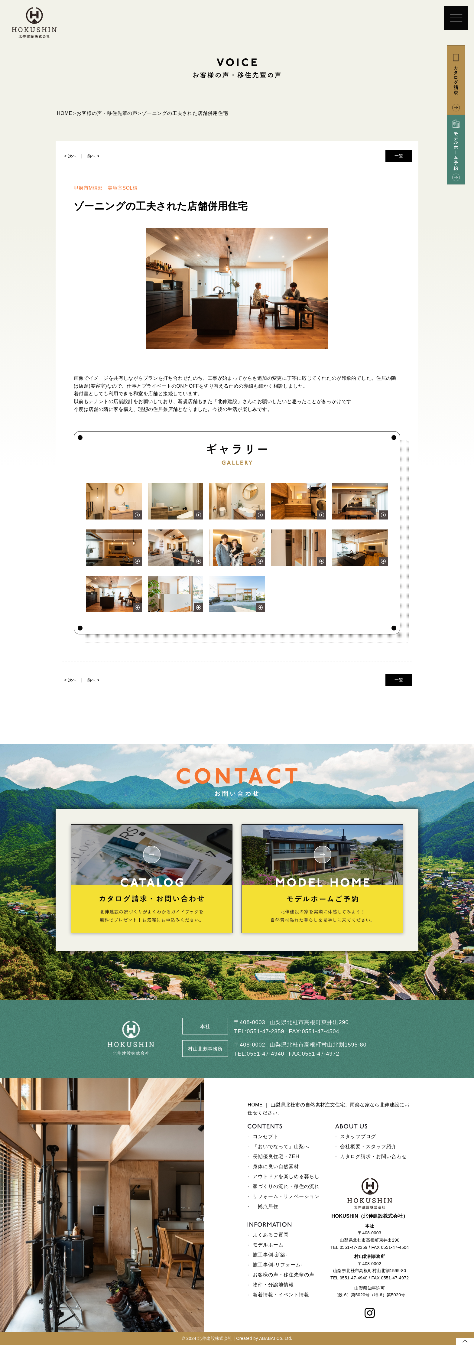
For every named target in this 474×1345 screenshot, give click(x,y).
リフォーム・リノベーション (286, 1196)
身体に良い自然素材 (276, 1166)
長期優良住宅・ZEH (276, 1156)
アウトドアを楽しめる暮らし (286, 1176)
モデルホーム (268, 1244)
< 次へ (70, 156)
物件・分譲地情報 (273, 1284)
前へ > (93, 156)
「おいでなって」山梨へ (281, 1146)
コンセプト (265, 1136)
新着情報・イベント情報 (281, 1294)
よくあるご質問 (271, 1234)
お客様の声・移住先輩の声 (283, 1274)
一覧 (398, 155)
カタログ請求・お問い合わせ (373, 1156)
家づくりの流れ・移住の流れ (286, 1186)
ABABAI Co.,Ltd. (275, 1338)
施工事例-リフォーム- (278, 1264)
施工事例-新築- (270, 1254)
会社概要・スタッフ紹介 (368, 1146)
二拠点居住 (265, 1206)
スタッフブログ (358, 1136)
